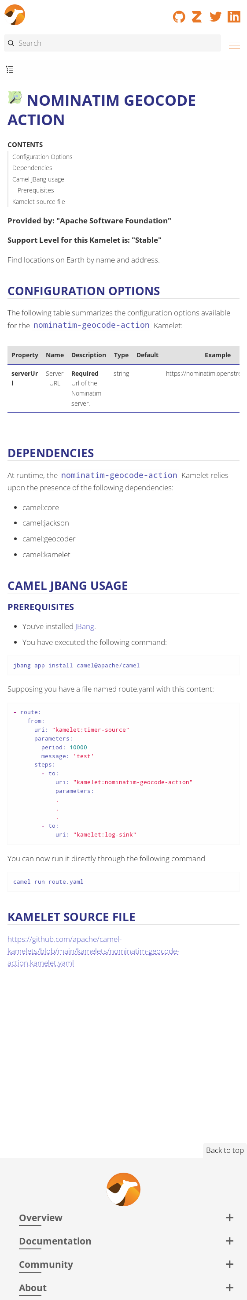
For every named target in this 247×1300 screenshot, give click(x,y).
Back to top (225, 1150)
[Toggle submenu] (9, 69)
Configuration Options (42, 156)
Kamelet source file (38, 201)
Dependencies (32, 167)
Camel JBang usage (38, 179)
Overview (41, 1217)
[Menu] (232, 44)
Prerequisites (36, 190)
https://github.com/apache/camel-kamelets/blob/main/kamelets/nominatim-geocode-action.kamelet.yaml (93, 951)
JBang (84, 626)
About (33, 1287)
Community (46, 1264)
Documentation (55, 1240)
